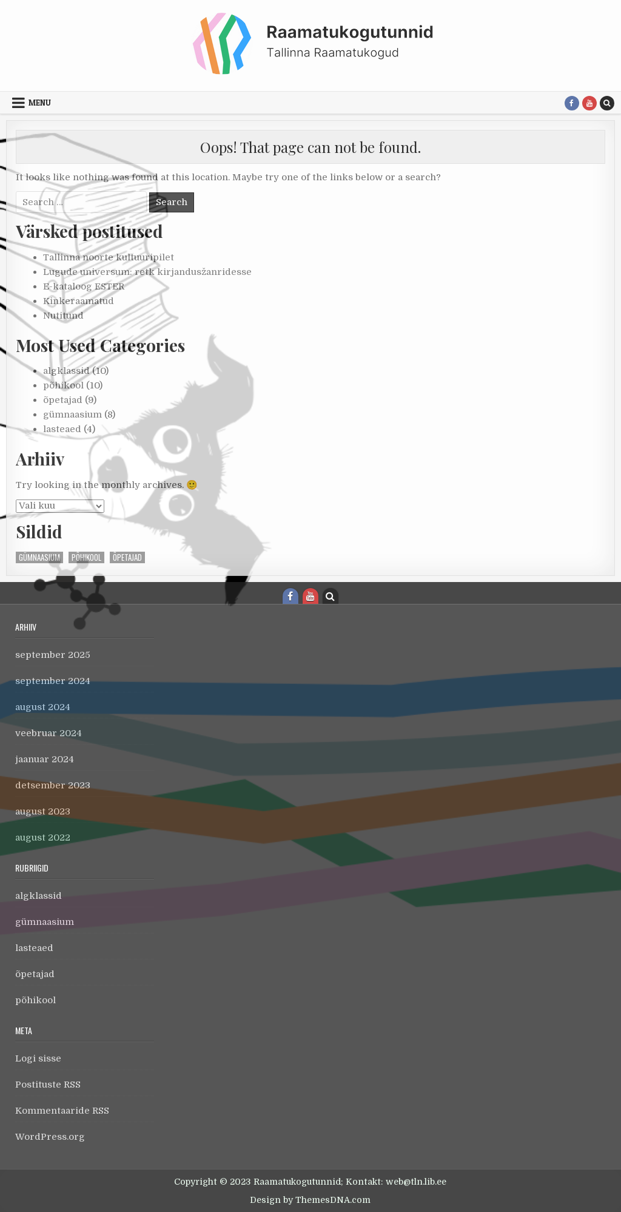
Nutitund (63, 315)
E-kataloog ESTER (83, 286)
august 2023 (42, 811)
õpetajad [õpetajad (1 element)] (127, 557)
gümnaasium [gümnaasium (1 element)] (39, 557)
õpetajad (62, 399)
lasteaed (62, 429)
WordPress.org (50, 1136)
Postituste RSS (48, 1084)
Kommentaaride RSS (62, 1110)
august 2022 (42, 837)
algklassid (66, 370)
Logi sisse (38, 1058)
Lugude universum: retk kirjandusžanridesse (147, 271)
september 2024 (52, 680)
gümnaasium (72, 414)
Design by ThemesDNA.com (310, 1200)
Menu (40, 102)
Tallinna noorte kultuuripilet (108, 257)
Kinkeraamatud (78, 301)
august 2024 (42, 707)
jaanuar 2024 (44, 759)
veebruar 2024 (48, 733)
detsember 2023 (52, 785)
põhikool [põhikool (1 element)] (86, 557)
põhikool (63, 385)
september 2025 (52, 654)
